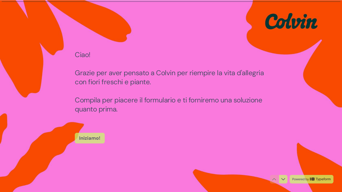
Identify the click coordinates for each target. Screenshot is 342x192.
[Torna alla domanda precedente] (274, 179)
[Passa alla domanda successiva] (283, 179)
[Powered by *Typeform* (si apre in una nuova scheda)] (311, 179)
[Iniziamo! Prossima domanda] (90, 138)
